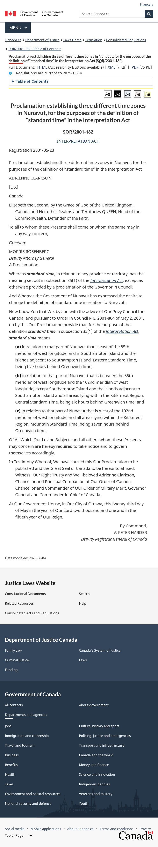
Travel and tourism (19, 745)
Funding (11, 670)
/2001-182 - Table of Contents (34, 49)
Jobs (8, 726)
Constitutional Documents (25, 593)
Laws (83, 660)
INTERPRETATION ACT (78, 141)
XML (111, 67)
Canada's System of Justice (100, 650)
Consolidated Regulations (126, 40)
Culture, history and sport (99, 726)
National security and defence (28, 803)
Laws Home (72, 40)
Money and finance (94, 765)
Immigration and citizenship (27, 735)
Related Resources (19, 603)
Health (10, 774)
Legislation (93, 40)
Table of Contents (32, 81)
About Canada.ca (80, 829)
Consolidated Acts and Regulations (32, 613)
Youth (83, 803)
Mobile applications (46, 829)
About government (94, 705)
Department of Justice (42, 40)
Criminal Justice (17, 660)
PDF (135, 67)
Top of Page (19, 835)
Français (146, 4)
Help (82, 603)
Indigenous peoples (94, 784)
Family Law (13, 650)
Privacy (145, 829)
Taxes (9, 784)
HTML (42, 67)
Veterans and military (95, 794)
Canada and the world (96, 755)
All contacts (14, 705)
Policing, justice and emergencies (105, 735)
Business (12, 755)
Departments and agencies (26, 714)
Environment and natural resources (32, 794)
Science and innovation (97, 774)
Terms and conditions (117, 829)
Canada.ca (13, 40)
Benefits (11, 765)
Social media (14, 829)
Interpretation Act (106, 280)
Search (84, 593)
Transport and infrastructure (101, 745)
